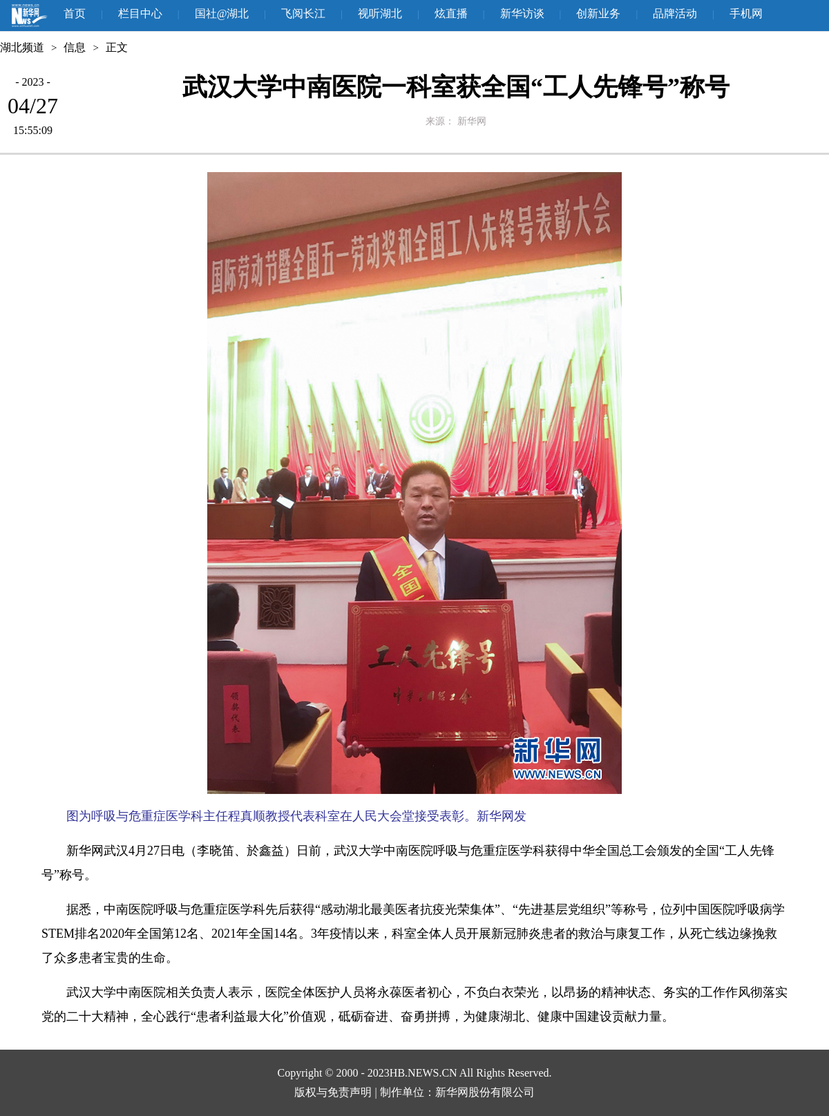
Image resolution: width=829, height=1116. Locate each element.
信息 (75, 47)
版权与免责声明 (333, 1092)
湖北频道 (22, 47)
